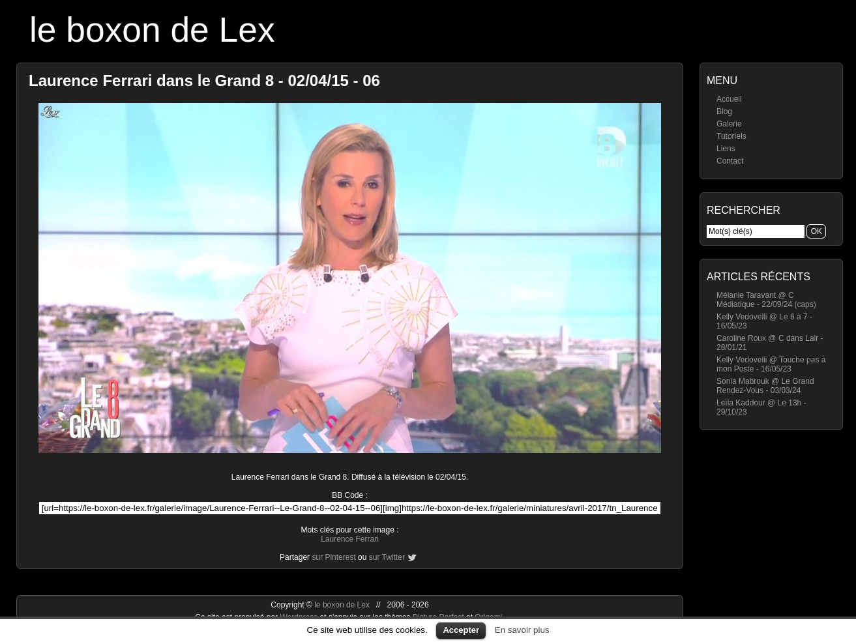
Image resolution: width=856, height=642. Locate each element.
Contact (729, 161)
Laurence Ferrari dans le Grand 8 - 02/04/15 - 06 (204, 80)
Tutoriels (731, 136)
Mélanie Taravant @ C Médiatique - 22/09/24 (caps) (766, 300)
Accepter (461, 630)
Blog (724, 111)
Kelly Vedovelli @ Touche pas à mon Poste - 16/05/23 (770, 364)
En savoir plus (522, 630)
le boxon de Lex (152, 29)
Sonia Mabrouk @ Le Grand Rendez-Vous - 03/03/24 (765, 386)
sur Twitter (387, 557)
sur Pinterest (333, 557)
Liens (725, 148)
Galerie (729, 123)
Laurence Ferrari (350, 539)
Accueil (729, 99)
